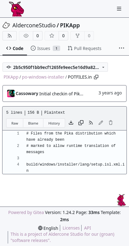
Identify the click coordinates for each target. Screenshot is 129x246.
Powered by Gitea (26, 212)
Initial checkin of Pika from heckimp (75, 94)
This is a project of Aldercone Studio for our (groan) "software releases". (62, 237)
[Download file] (71, 123)
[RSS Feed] (9, 35)
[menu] (48, 228)
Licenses (71, 228)
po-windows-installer (43, 77)
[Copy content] (81, 123)
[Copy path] (96, 77)
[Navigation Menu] (119, 8)
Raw (14, 123)
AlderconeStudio (34, 25)
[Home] (16, 8)
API (87, 228)
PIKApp (70, 25)
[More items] (122, 48)
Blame (33, 123)
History (54, 123)
